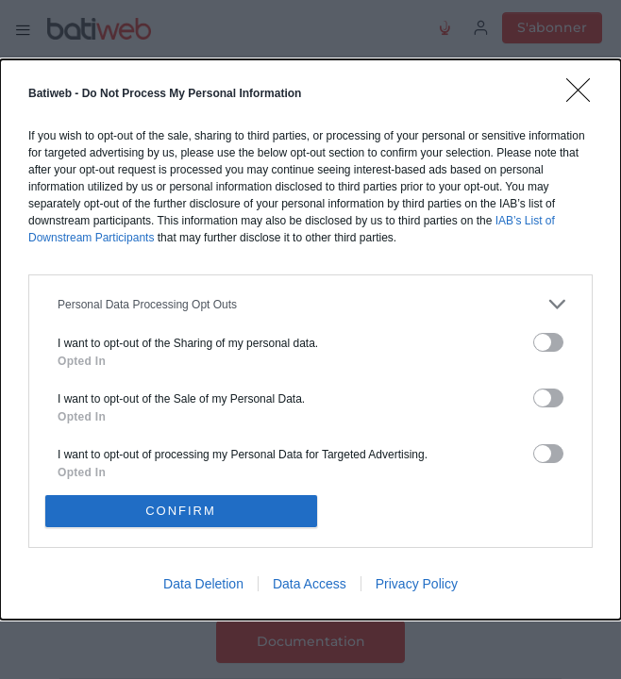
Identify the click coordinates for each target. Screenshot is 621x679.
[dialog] (310, 339)
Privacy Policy (417, 583)
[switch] (548, 342)
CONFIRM (180, 511)
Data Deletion (203, 583)
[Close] (584, 96)
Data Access (309, 583)
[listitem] (310, 304)
